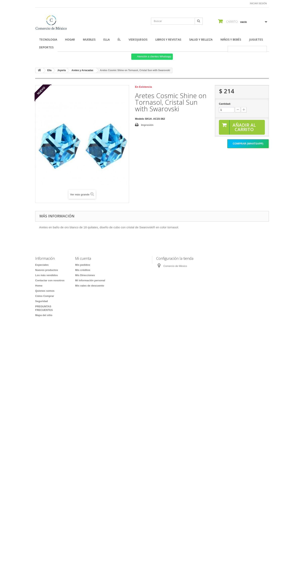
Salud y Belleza (201, 39)
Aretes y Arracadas (82, 70)
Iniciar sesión (258, 3)
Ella (106, 39)
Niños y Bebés (231, 39)
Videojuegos (138, 39)
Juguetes (256, 39)
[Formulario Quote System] (152, 443)
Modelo (139, 118)
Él (119, 39)
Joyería (61, 70)
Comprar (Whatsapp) (248, 143)
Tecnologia (48, 39)
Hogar (70, 39)
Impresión (147, 124)
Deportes (46, 47)
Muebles (89, 39)
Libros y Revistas (168, 39)
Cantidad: (225, 103)
